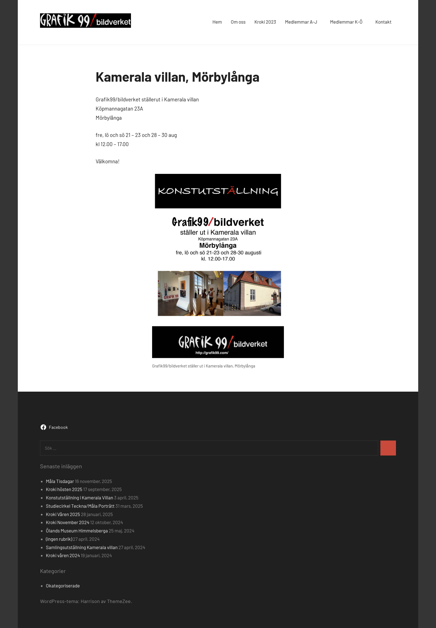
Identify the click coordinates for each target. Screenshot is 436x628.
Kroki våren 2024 (63, 555)
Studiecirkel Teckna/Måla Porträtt (80, 506)
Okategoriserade (63, 585)
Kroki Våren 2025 (63, 514)
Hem (217, 21)
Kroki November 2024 (67, 522)
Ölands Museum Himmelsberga (77, 530)
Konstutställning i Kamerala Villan (79, 497)
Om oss (238, 21)
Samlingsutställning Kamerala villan (82, 547)
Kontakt (383, 21)
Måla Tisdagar (60, 481)
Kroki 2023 (265, 21)
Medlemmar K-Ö (348, 21)
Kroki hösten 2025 (64, 489)
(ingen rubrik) (59, 539)
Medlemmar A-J (303, 21)
